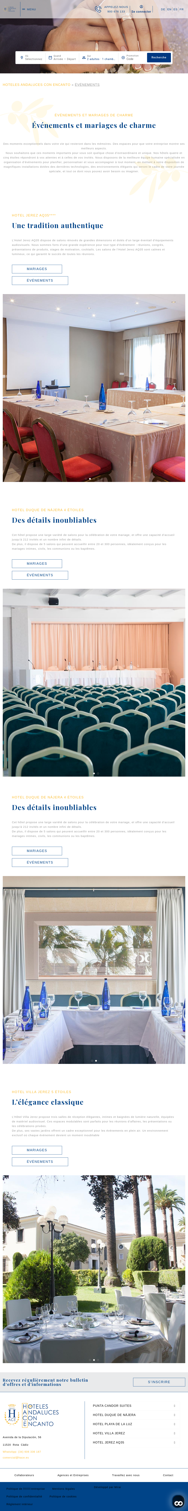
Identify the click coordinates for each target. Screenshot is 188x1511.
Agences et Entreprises (73, 1475)
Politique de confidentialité (24, 1496)
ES (175, 9)
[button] (86, 479)
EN (169, 9)
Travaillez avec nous (126, 1475)
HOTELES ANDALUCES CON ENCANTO (36, 85)
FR (182, 9)
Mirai (117, 1487)
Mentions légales (63, 1488)
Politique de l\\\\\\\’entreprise (25, 1488)
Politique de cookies (63, 1496)
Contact (168, 1475)
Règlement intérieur (19, 1504)
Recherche (158, 57)
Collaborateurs (24, 1475)
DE (163, 9)
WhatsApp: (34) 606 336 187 (22, 1451)
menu (31, 9)
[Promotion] (135, 59)
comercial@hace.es (16, 1457)
